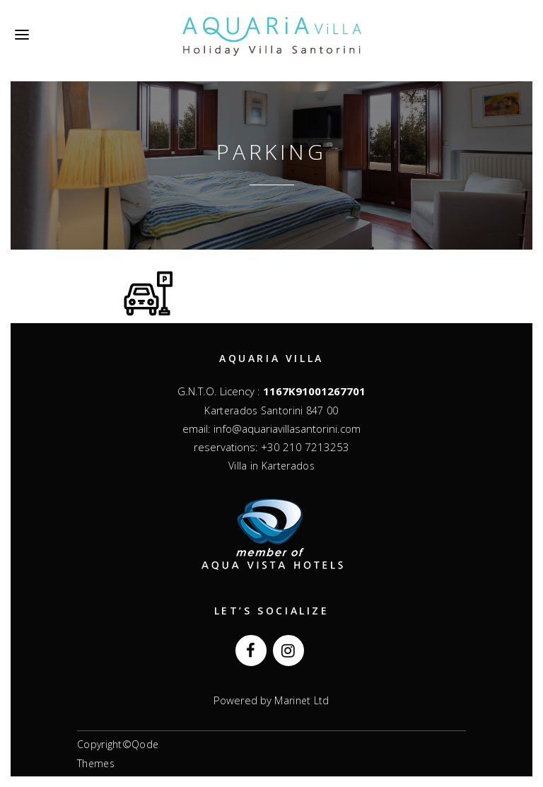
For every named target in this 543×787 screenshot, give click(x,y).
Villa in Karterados (271, 465)
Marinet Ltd (300, 700)
